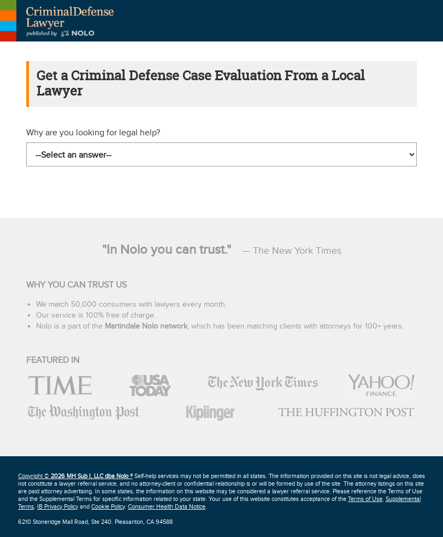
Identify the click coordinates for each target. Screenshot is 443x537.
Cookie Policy (108, 506)
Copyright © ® (75, 476)
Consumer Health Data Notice (166, 506)
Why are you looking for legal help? (93, 133)
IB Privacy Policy (57, 506)
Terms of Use (365, 499)
